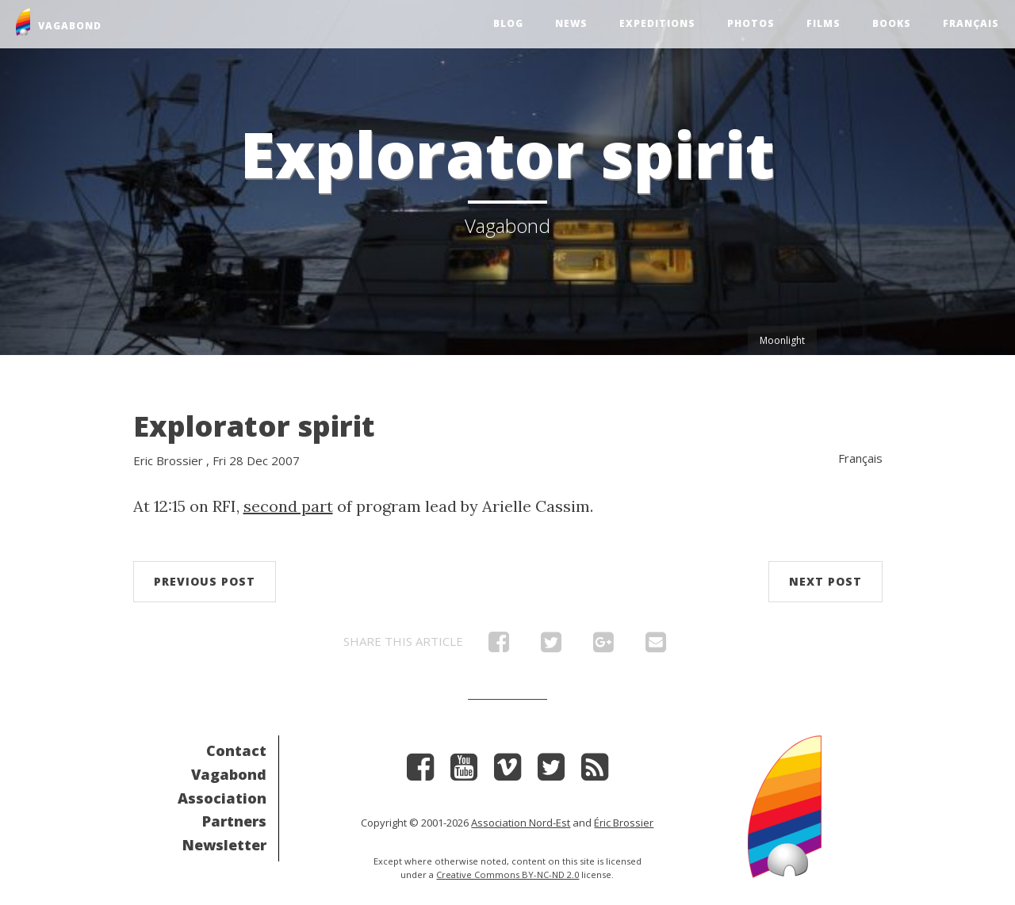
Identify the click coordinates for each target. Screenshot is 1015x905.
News (571, 23)
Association (222, 798)
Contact (236, 750)
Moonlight (782, 340)
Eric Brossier (168, 460)
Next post (825, 581)
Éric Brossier (623, 822)
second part (288, 506)
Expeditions (657, 23)
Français (971, 23)
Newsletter (224, 844)
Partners (234, 821)
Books (891, 23)
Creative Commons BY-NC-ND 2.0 (507, 874)
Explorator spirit (254, 426)
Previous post (204, 581)
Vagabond (228, 774)
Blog (508, 23)
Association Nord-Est (520, 822)
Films (823, 23)
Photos (751, 23)
